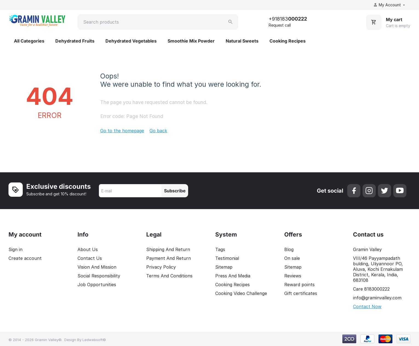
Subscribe (175, 190)
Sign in (15, 249)
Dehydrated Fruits (74, 41)
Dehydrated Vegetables (131, 41)
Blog (289, 249)
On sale (292, 258)
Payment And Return (168, 258)
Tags (220, 249)
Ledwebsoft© (94, 339)
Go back (158, 130)
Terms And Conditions (169, 276)
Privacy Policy (161, 267)
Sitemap (224, 267)
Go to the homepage (122, 130)
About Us (88, 249)
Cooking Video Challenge (241, 293)
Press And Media (232, 276)
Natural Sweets (242, 41)
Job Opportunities (97, 284)
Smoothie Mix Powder (191, 41)
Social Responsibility (99, 276)
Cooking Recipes (287, 41)
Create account (25, 258)
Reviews (292, 276)
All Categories (29, 41)
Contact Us (90, 258)
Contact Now (367, 306)
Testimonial (227, 258)
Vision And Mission (97, 267)
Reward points (299, 284)
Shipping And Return (168, 249)
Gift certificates (300, 293)
